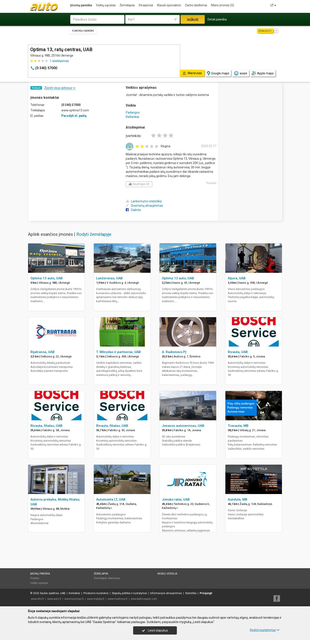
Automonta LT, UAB (111, 499)
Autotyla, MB (237, 499)
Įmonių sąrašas (83, 30)
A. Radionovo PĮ (174, 352)
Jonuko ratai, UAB (176, 499)
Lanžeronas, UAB (109, 278)
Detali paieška (217, 19)
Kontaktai (74, 593)
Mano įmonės (222, 5)
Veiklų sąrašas (106, 5)
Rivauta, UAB (238, 352)
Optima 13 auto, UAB (46, 278)
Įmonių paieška (81, 5)
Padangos (133, 112)
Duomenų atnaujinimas (144, 205)
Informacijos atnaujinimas (166, 593)
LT (274, 5)
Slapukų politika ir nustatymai (129, 593)
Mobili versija (167, 573)
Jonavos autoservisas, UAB (183, 426)
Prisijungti (206, 593)
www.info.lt (37, 598)
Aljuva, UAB (237, 278)
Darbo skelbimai (196, 5)
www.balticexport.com (144, 598)
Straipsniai (146, 5)
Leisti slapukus (155, 630)
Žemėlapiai (127, 5)
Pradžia (34, 578)
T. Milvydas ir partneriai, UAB (118, 352)
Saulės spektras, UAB (52, 593)
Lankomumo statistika (144, 201)
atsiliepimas (59, 61)
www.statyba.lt (95, 598)
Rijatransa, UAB (42, 352)
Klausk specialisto (169, 5)
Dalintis (133, 210)
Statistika (190, 593)
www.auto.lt (54, 598)
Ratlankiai (132, 117)
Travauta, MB (238, 426)
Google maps (218, 73)
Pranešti (211, 183)
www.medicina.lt (117, 598)
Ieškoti (192, 19)
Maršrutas (114, 578)
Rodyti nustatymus (265, 630)
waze (240, 73)
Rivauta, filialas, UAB (46, 426)
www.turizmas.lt (74, 598)
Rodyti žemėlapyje (93, 234)
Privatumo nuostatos (96, 593)
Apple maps (262, 73)
